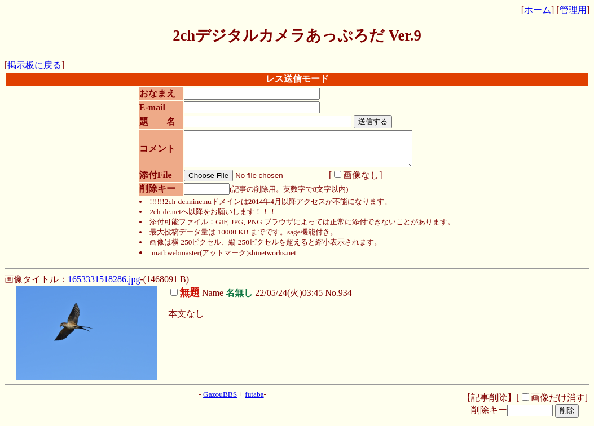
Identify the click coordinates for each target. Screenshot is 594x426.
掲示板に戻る (34, 65)
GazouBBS (220, 401)
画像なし (352, 182)
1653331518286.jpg (104, 286)
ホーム (537, 10)
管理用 (573, 10)
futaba (254, 401)
